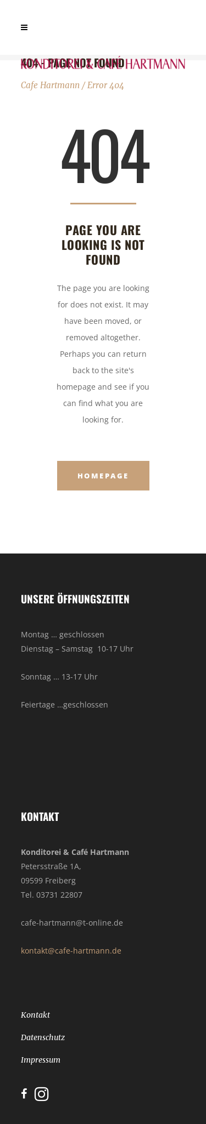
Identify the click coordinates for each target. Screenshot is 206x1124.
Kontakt (35, 1015)
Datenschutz (43, 1037)
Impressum (40, 1060)
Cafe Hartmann (50, 85)
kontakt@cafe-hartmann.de (71, 950)
